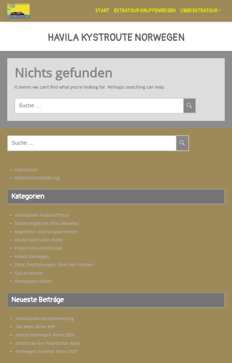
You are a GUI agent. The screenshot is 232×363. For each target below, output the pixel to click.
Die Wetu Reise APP (35, 327)
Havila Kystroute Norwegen (116, 38)
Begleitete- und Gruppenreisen (46, 232)
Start (102, 11)
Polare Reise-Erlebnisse (38, 248)
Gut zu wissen (28, 273)
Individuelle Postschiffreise (41, 215)
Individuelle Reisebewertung (45, 318)
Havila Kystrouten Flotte (38, 240)
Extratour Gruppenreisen (145, 11)
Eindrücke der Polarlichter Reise (48, 343)
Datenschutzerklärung (37, 178)
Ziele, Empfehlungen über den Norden (53, 264)
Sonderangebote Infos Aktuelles (46, 223)
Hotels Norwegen (31, 256)
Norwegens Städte (33, 281)
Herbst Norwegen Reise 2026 (45, 335)
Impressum (25, 169)
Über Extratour (199, 11)
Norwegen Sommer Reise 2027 (47, 351)
